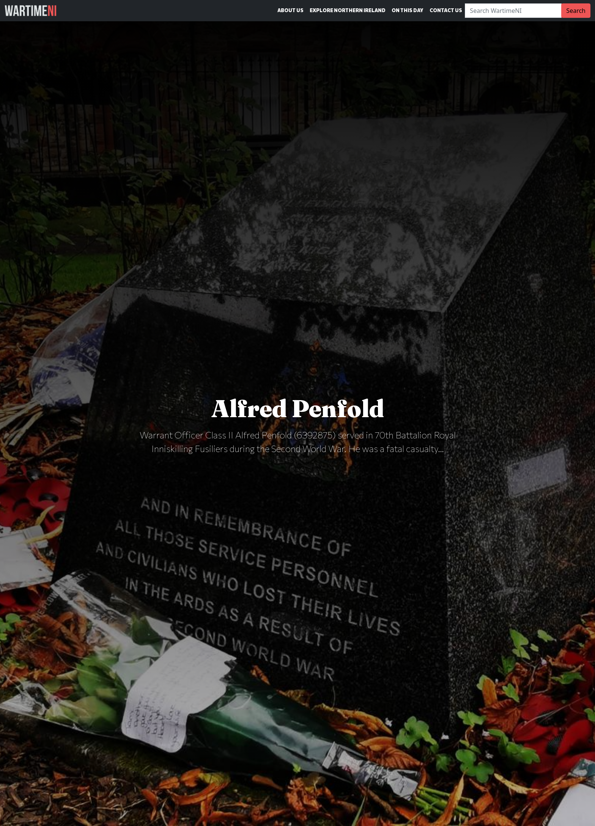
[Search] (513, 10)
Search (576, 10)
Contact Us (446, 10)
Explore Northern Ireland (348, 10)
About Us (290, 10)
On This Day (407, 10)
